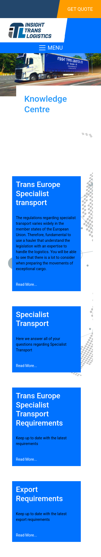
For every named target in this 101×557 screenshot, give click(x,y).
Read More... (26, 284)
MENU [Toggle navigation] (50, 48)
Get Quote (80, 9)
